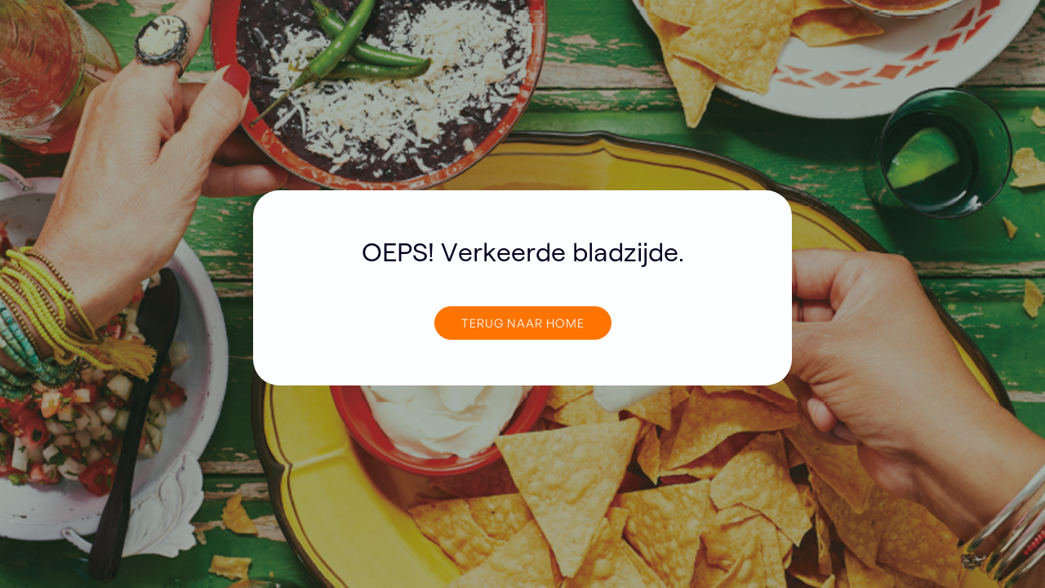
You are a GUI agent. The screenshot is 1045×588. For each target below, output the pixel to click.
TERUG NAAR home (523, 322)
